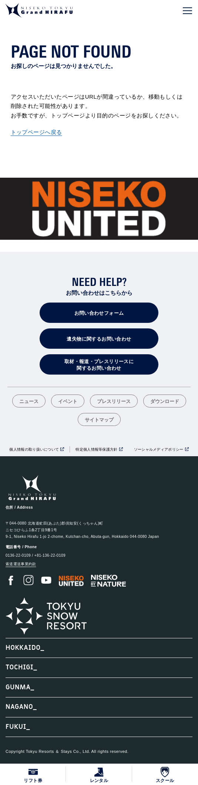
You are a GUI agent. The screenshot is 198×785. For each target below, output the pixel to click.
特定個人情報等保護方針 (96, 449)
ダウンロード (164, 401)
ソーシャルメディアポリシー (159, 449)
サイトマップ (99, 420)
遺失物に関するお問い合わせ (99, 339)
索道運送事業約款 (21, 564)
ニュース (28, 401)
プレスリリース (114, 401)
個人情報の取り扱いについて (34, 449)
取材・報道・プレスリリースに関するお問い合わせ (99, 365)
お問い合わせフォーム (99, 313)
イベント (67, 401)
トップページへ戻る (36, 132)
